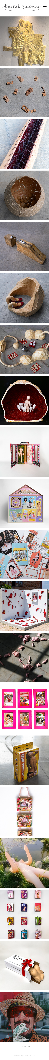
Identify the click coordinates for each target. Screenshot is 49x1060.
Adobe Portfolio (29, 1055)
